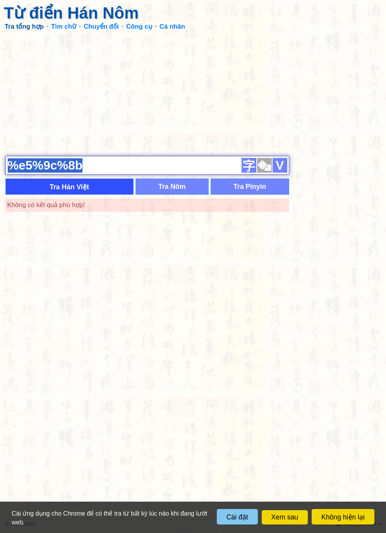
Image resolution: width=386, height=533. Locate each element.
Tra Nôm (171, 186)
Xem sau (284, 517)
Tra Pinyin (249, 186)
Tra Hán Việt (69, 187)
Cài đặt (237, 517)
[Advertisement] (193, 93)
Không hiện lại (343, 517)
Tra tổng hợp (24, 26)
